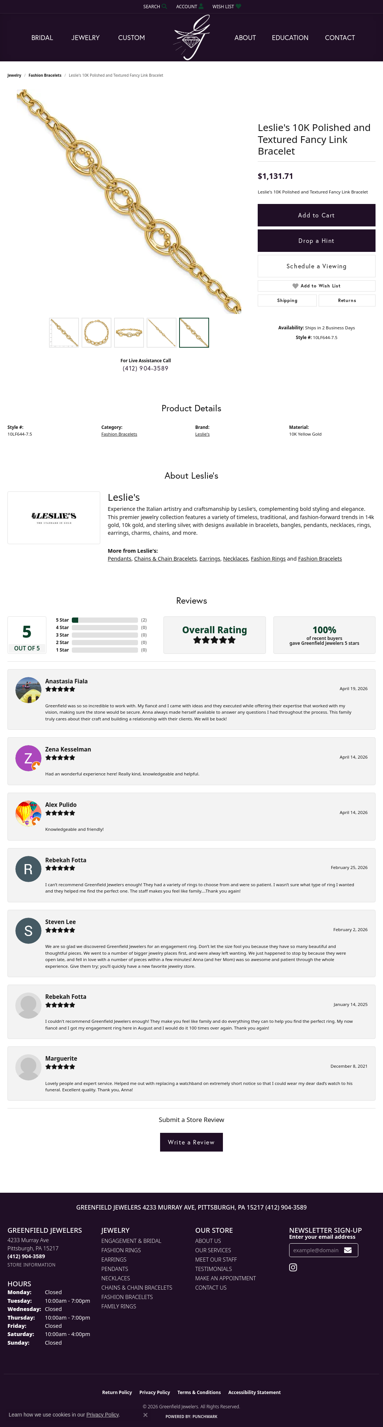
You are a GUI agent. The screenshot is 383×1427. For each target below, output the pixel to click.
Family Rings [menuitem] (118, 1306)
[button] (154, 6)
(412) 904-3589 (146, 368)
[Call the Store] (26, 1256)
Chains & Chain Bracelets (165, 558)
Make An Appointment (225, 1278)
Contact (340, 37)
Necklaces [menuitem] (115, 1278)
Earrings (209, 558)
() (144, 620)
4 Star (62, 627)
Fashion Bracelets (45, 75)
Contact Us (211, 1287)
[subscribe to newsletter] (348, 1250)
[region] (129, 201)
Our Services (213, 1250)
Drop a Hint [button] (316, 240)
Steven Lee (60, 922)
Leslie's (202, 434)
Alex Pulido (61, 804)
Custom (131, 37)
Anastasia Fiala (66, 681)
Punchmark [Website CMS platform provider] (205, 1416)
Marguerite (61, 1058)
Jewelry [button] (85, 37)
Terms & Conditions (199, 1392)
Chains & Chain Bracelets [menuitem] (136, 1287)
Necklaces (235, 558)
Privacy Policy (155, 1392)
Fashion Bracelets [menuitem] (127, 1297)
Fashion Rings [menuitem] (121, 1250)
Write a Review (191, 1142)
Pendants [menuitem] (114, 1268)
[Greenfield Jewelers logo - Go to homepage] (191, 38)
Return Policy (117, 1392)
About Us (208, 1240)
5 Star (62, 620)
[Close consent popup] (145, 1415)
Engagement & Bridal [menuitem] (131, 1240)
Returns (347, 300)
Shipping (287, 300)
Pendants (119, 558)
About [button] (245, 37)
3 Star (62, 635)
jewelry (14, 75)
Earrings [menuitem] (113, 1259)
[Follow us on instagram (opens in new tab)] (293, 1267)
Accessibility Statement (254, 1392)
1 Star (62, 650)
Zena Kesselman (68, 749)
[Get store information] (31, 1265)
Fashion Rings (268, 558)
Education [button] (290, 37)
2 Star (62, 642)
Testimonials (213, 1268)
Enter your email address (322, 1236)
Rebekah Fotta (65, 860)
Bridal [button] (42, 37)
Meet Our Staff (216, 1259)
